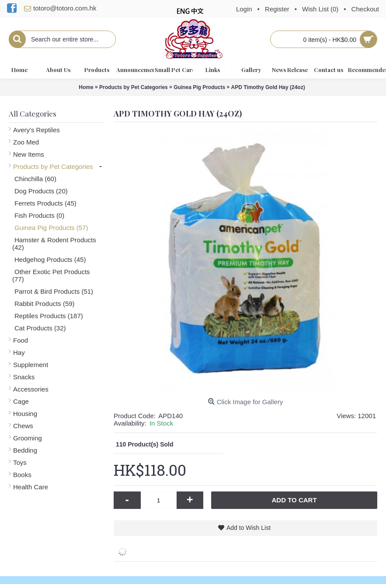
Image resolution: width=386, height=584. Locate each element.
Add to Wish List (248, 527)
